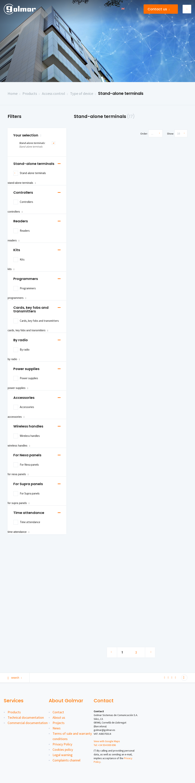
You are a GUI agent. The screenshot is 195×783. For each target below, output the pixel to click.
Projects (59, 723)
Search (15, 677)
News (57, 728)
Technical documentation (26, 717)
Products (29, 93)
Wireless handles (28, 426)
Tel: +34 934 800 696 (105, 745)
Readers (20, 221)
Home (13, 93)
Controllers (23, 192)
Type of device (81, 93)
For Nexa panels (27, 455)
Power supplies (26, 368)
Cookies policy (63, 749)
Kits (16, 250)
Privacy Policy (62, 744)
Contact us (159, 9)
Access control (53, 93)
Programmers (25, 278)
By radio (20, 340)
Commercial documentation (28, 723)
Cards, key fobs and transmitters (31, 309)
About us (59, 717)
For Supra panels (28, 483)
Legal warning (63, 755)
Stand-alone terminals (120, 93)
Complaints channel (66, 760)
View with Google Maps (107, 741)
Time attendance (28, 512)
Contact (58, 712)
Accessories (23, 397)
